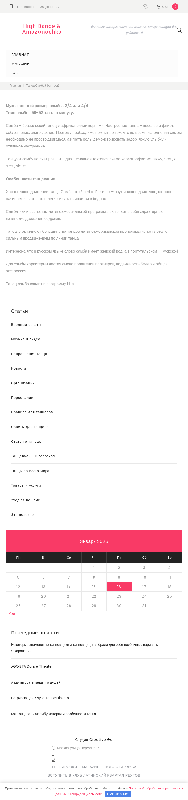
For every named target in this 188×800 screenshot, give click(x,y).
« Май (10, 611)
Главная (19, 54)
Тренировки (64, 765)
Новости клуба (121, 765)
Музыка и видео (25, 337)
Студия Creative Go (94, 738)
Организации (23, 381)
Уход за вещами (25, 498)
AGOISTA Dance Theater (32, 664)
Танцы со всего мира (30, 468)
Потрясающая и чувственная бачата (40, 696)
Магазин (19, 63)
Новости (18, 366)
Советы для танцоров (31, 425)
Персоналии (22, 395)
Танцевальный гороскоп (33, 454)
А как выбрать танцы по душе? (35, 680)
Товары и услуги (26, 483)
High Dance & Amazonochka (42, 28)
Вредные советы (26, 322)
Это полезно (22, 512)
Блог (15, 71)
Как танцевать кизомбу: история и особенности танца (53, 712)
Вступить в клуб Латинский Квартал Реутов (94, 773)
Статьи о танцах (26, 439)
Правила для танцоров (32, 410)
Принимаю (118, 794)
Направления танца (29, 351)
